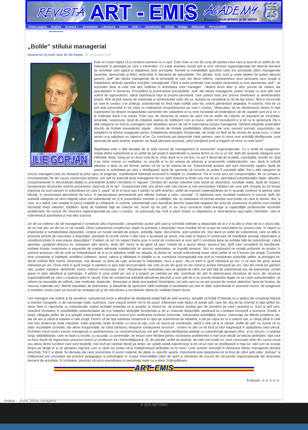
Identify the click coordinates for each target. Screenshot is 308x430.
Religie (183, 26)
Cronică (70, 26)
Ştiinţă (169, 26)
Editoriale (198, 26)
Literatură (108, 26)
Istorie (123, 26)
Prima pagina (38, 26)
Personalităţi (218, 26)
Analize (56, 26)
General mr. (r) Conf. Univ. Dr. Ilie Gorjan (55, 54)
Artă (135, 26)
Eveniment (90, 26)
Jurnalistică (153, 26)
